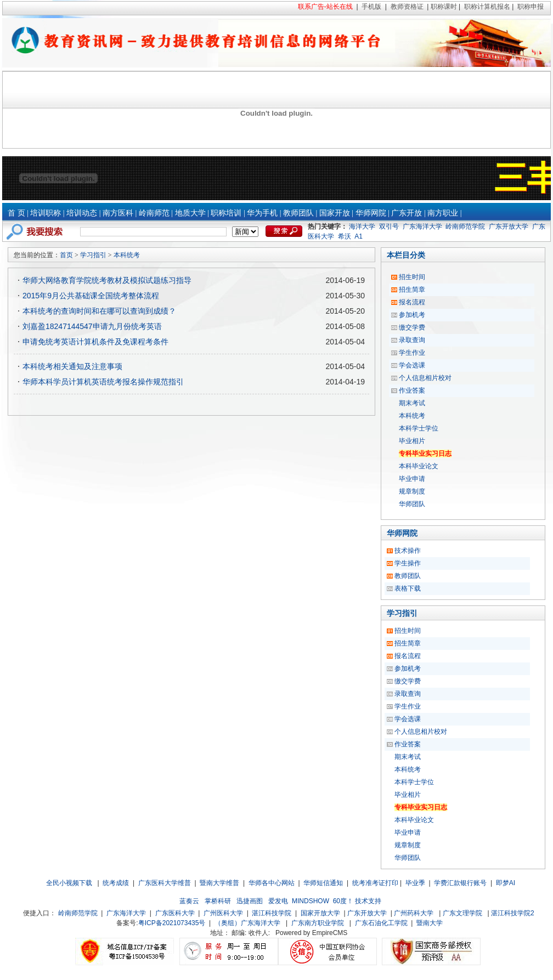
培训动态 (81, 213)
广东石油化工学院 (381, 923)
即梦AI (505, 883)
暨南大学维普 (219, 883)
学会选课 (412, 365)
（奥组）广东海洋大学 (247, 923)
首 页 (16, 213)
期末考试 (412, 403)
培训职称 (45, 213)
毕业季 (415, 883)
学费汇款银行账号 (460, 883)
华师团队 (412, 504)
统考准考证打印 (375, 883)
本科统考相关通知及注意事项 (72, 366)
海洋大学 (362, 226)
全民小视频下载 (69, 883)
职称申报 (530, 6)
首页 (66, 255)
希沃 (344, 236)
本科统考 (127, 255)
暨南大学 (429, 923)
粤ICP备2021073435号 (172, 923)
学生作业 (412, 352)
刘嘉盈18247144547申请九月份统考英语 (92, 326)
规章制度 (412, 491)
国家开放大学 (320, 913)
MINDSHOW (310, 901)
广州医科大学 (223, 913)
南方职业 (442, 213)
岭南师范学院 (465, 226)
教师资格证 (407, 6)
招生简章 (412, 289)
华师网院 (371, 213)
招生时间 (412, 277)
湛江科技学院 (271, 913)
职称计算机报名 (487, 6)
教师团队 (298, 213)
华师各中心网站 (272, 883)
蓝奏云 (189, 901)
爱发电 (278, 901)
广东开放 (406, 213)
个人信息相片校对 (425, 378)
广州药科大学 (413, 913)
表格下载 (407, 588)
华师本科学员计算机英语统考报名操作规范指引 (103, 381)
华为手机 (262, 213)
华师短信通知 (323, 883)
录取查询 (412, 340)
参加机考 (412, 315)
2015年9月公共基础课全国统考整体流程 (90, 295)
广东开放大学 (508, 226)
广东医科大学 (175, 913)
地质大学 (190, 213)
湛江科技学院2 (512, 913)
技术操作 (407, 550)
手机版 (371, 6)
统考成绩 (116, 883)
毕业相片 (412, 441)
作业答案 (412, 390)
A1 (358, 236)
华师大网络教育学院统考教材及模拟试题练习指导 (106, 280)
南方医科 (118, 213)
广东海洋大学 (422, 226)
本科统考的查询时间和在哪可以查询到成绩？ (99, 311)
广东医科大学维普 (164, 883)
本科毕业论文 (418, 466)
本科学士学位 (418, 428)
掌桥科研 (218, 901)
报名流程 (412, 302)
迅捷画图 (249, 901)
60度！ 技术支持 (357, 901)
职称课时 (444, 6)
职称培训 (226, 213)
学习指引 (93, 255)
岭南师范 (154, 213)
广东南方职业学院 (317, 923)
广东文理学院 (462, 913)
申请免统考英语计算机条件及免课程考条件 (95, 341)
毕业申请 (412, 479)
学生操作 (407, 563)
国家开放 (334, 213)
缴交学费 (412, 327)
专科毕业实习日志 (425, 453)
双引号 (389, 226)
